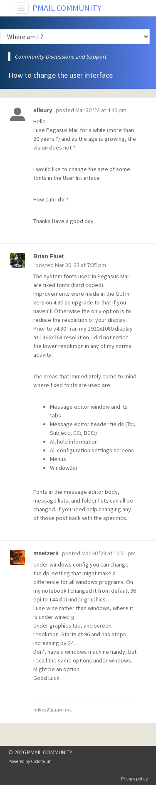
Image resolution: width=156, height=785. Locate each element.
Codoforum (41, 761)
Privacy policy (134, 779)
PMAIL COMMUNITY (67, 7)
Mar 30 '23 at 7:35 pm (80, 265)
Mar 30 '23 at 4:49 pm (100, 110)
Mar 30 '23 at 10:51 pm (109, 553)
